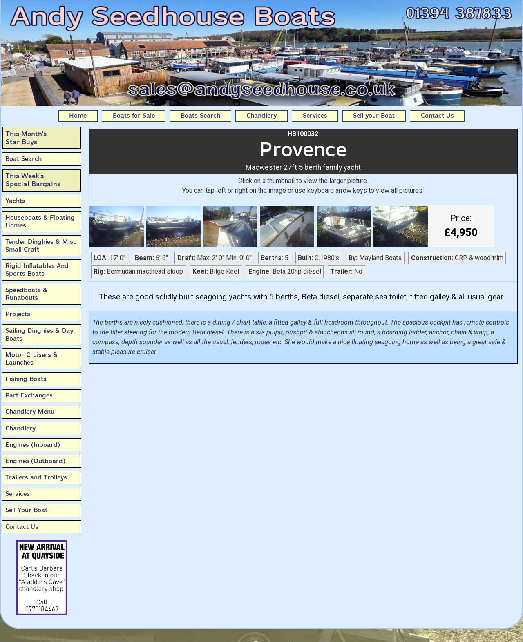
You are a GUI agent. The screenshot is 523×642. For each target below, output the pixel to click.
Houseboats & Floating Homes (40, 221)
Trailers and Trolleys (36, 477)
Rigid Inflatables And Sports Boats (37, 269)
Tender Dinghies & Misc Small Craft (40, 245)
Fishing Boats (26, 379)
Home (78, 115)
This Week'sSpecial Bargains (33, 180)
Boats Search (200, 115)
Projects (17, 314)
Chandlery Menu (29, 411)
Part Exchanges (29, 395)
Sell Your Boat (26, 510)
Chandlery (261, 115)
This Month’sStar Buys (26, 138)
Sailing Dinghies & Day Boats (39, 334)
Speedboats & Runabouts (26, 293)
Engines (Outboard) (35, 461)
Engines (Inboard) (32, 444)
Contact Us (437, 115)
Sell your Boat (374, 115)
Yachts (15, 201)
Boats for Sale (134, 115)
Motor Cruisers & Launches (31, 358)
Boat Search (23, 159)
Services (315, 115)
